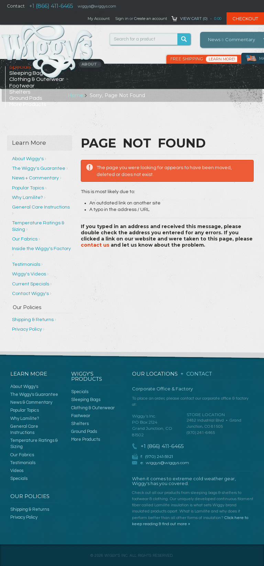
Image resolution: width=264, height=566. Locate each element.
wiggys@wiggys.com (167, 462)
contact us (95, 245)
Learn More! (222, 59)
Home (75, 95)
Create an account (150, 18)
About (90, 64)
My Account (99, 18)
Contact (16, 6)
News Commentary (231, 39)
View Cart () (194, 18)
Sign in (122, 18)
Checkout (245, 18)
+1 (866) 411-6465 (51, 6)
